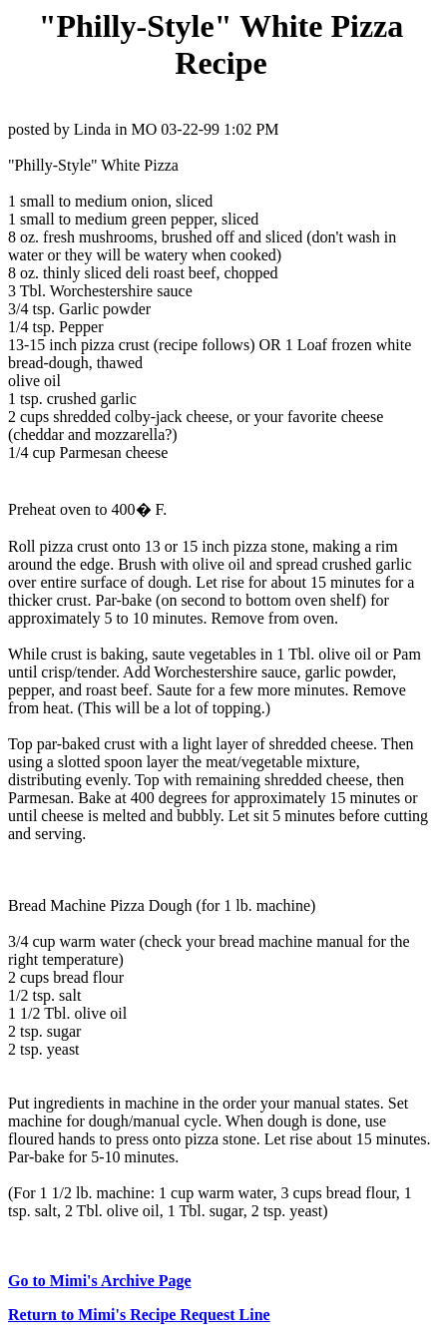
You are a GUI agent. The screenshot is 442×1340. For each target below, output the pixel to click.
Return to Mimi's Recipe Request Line (139, 1314)
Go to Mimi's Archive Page (100, 1280)
